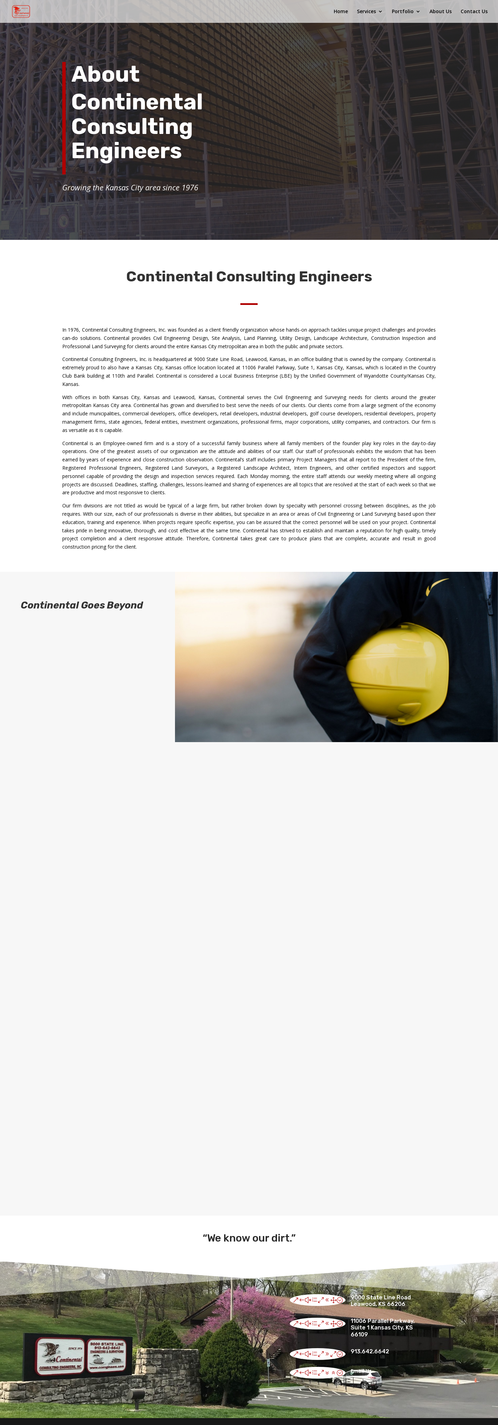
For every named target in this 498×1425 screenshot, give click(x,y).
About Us (441, 12)
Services (366, 12)
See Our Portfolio (424, 755)
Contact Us (474, 12)
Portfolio (403, 12)
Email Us (361, 1371)
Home (341, 12)
